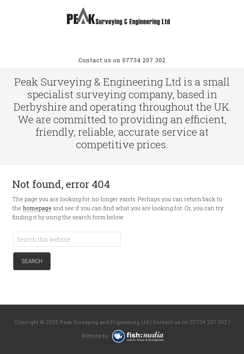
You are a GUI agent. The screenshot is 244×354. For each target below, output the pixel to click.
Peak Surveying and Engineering (122, 17)
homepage (37, 208)
